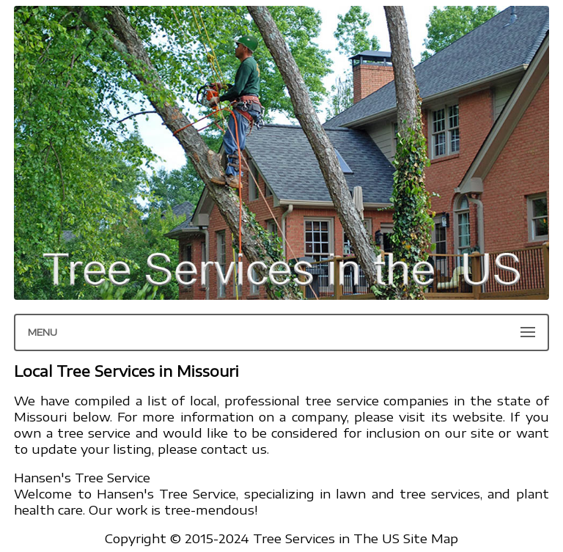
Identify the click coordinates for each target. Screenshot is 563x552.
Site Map (430, 538)
